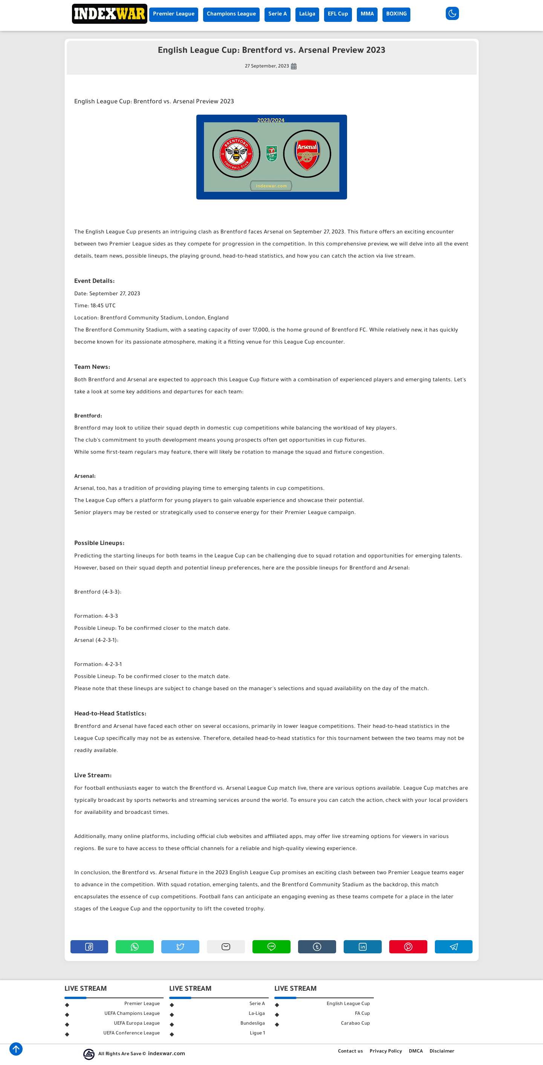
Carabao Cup (355, 1024)
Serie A (277, 15)
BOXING (396, 15)
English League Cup (348, 1004)
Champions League (231, 15)
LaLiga (307, 15)
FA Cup (362, 1014)
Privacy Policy (386, 1051)
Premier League (173, 15)
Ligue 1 (257, 1033)
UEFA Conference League (131, 1033)
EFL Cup (338, 15)
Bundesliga (252, 1024)
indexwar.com (166, 1054)
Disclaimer (442, 1051)
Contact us (350, 1051)
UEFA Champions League (132, 1014)
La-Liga (257, 1014)
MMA (367, 15)
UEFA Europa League (137, 1024)
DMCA (416, 1051)
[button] (89, 946)
